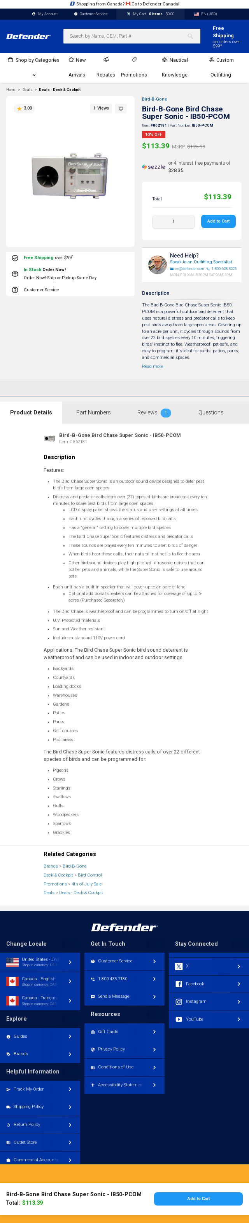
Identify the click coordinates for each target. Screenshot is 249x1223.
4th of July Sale (87, 884)
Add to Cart (218, 221)
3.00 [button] (24, 108)
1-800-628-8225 (221, 268)
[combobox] (131, 36)
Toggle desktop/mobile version (124, 1194)
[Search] (193, 36)
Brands (51, 866)
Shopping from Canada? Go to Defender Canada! (124, 4)
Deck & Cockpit (58, 875)
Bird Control (90, 875)
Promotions (55, 884)
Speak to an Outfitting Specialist (201, 261)
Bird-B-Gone (154, 99)
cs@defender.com (187, 268)
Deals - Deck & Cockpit (60, 90)
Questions (211, 412)
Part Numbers (93, 412)
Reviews (154, 413)
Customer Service (91, 14)
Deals (49, 892)
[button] (121, 108)
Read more (152, 366)
